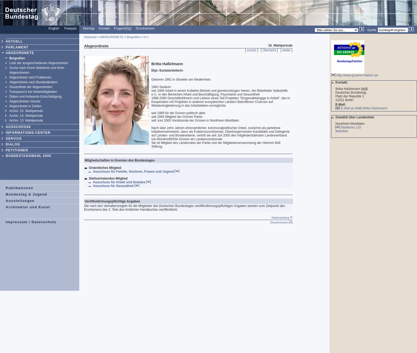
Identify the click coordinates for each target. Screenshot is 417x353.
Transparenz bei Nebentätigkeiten (33, 92)
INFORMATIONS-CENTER (28, 133)
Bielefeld (341, 131)
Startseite (90, 37)
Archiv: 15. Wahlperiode (26, 111)
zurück (251, 50)
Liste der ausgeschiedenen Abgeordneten (38, 63)
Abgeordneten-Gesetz (24, 101)
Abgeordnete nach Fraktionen (30, 77)
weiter (286, 50)
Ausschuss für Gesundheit (116, 186)
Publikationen (20, 188)
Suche (371, 30)
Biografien (17, 58)
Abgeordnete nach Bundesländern (33, 82)
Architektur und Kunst (28, 207)
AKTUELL (14, 41)
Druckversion (145, 28)
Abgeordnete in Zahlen (25, 106)
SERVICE (14, 138)
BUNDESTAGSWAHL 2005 (28, 156)
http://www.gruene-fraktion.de (354, 73)
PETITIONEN (17, 150)
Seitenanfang (282, 217)
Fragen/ (122, 28)
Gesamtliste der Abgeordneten (30, 87)
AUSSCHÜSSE (18, 127)
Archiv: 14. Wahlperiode (26, 116)
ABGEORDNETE (20, 53)
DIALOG (13, 144)
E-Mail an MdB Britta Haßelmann (364, 108)
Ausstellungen (20, 201)
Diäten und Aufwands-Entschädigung (35, 96)
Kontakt (104, 28)
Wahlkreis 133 (351, 127)
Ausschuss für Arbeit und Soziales (122, 182)
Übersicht (269, 50)
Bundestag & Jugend (26, 194)
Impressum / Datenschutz (31, 222)
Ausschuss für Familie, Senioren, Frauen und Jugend (136, 171)
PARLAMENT (17, 47)
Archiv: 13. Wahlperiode (26, 120)
